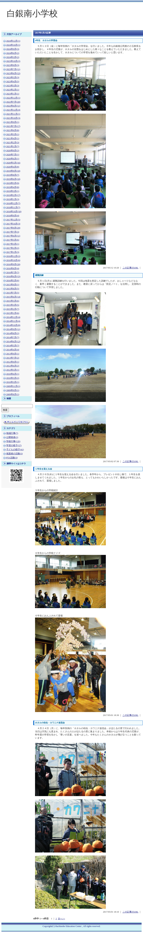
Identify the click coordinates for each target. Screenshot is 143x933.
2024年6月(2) (12, 53)
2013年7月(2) (12, 358)
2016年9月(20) (13, 264)
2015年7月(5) (12, 293)
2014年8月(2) (12, 333)
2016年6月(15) (13, 276)
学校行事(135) (13, 441)
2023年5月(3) (12, 77)
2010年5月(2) (12, 378)
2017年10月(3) (13, 224)
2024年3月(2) (12, 57)
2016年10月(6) (13, 260)
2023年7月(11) (13, 69)
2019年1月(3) (12, 199)
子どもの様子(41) (15, 449)
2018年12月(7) (13, 203)
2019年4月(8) (12, 187)
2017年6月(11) (13, 236)
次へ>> (61, 918)
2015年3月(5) (12, 305)
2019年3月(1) (12, 191)
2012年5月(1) (12, 370)
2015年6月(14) (13, 297)
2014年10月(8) (13, 325)
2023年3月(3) (12, 85)
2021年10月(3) (13, 118)
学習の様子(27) (13, 445)
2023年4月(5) (12, 81)
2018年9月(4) (12, 215)
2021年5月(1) (12, 134)
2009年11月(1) (13, 386)
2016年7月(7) (12, 272)
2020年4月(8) (12, 167)
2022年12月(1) (13, 98)
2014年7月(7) (12, 337)
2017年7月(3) (12, 232)
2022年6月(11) (13, 106)
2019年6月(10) (13, 179)
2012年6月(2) (12, 366)
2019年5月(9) (12, 183)
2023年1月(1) (12, 94)
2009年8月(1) (12, 394)
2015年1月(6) (12, 313)
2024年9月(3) (12, 49)
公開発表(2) (12, 437)
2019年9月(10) (13, 171)
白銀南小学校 (32, 13)
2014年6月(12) (13, 341)
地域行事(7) (12, 433)
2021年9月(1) (12, 122)
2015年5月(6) (12, 301)
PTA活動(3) (12, 457)
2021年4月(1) (12, 138)
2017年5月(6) (12, 240)
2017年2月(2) (12, 248)
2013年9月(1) (12, 354)
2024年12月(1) (13, 41)
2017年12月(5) (13, 219)
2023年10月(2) (13, 61)
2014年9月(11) (13, 329)
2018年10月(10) (13, 211)
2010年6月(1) (12, 374)
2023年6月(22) (13, 73)
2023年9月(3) (12, 65)
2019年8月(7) (12, 175)
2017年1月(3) (12, 252)
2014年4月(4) (12, 349)
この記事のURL (130, 268)
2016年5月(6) (12, 280)
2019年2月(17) (13, 195)
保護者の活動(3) (14, 453)
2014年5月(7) (12, 345)
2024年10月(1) (13, 45)
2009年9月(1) (12, 390)
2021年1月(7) (12, 146)
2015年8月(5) (12, 288)
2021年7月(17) (13, 126)
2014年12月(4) (13, 317)
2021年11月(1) (13, 114)
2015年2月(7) (12, 309)
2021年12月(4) (13, 110)
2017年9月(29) (13, 228)
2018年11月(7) (13, 207)
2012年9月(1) (12, 362)
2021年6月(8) (12, 130)
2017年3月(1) (12, 244)
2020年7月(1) (12, 154)
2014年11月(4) (13, 321)
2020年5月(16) (13, 163)
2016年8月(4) (12, 268)
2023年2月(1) (12, 89)
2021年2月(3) (12, 142)
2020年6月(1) (12, 158)
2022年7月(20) (13, 102)
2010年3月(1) (12, 382)
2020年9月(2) (12, 150)
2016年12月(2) (13, 256)
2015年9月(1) (12, 284)
